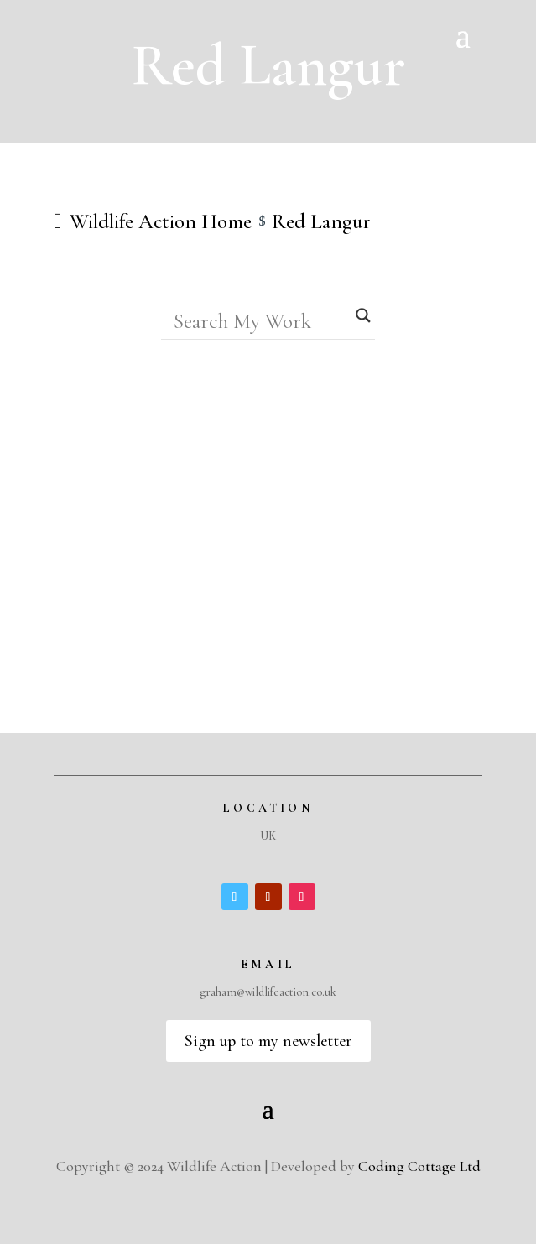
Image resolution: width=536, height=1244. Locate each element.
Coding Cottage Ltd (419, 1166)
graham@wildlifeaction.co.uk (268, 992)
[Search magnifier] (363, 315)
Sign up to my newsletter (268, 1041)
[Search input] (261, 321)
